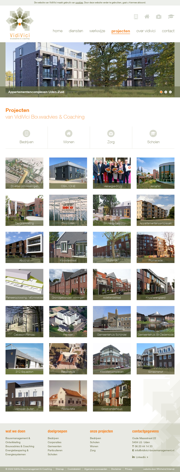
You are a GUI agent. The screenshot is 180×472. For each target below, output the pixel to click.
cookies (79, 2)
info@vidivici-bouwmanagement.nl (154, 450)
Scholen (153, 142)
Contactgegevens (145, 431)
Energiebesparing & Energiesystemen (17, 452)
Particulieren (55, 450)
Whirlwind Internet (165, 469)
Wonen (68, 142)
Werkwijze (97, 30)
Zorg (111, 142)
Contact (168, 30)
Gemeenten (55, 446)
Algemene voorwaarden (95, 469)
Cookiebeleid (74, 469)
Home (57, 30)
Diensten (76, 30)
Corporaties (54, 442)
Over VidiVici (146, 30)
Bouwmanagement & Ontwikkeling (18, 440)
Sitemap (60, 469)
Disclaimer (116, 469)
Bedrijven (26, 142)
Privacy (128, 469)
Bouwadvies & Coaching (20, 446)
